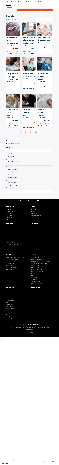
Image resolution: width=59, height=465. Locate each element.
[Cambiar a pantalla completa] (3, 338)
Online (11, 51)
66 (35, 132)
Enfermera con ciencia (10, 265)
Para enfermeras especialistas (15, 161)
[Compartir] (1, 338)
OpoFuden (8, 296)
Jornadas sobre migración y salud (38, 283)
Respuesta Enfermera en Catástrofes (39, 267)
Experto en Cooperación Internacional (39, 263)
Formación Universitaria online (37, 290)
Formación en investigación (11, 248)
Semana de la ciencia (10, 261)
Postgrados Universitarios (14, 174)
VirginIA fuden (9, 290)
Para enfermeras (11, 159)
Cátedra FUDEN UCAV (10, 242)
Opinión (7, 230)
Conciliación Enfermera (11, 263)
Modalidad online (12, 167)
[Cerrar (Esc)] (0, 338)
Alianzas (7, 219)
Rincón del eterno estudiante (12, 250)
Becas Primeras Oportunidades (37, 271)
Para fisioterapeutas (12, 164)
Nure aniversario (34, 234)
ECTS (16, 88)
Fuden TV (8, 232)
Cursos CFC (10, 153)
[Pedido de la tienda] (44, 19)
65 (33, 132)
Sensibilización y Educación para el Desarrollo (40, 261)
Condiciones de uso (18, 327)
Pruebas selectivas (35, 298)
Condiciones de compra (29, 329)
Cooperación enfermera (36, 257)
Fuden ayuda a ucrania (35, 281)
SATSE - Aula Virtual (12, 188)
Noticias (7, 226)
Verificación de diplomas (11, 308)
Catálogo (8, 12)
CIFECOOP (33, 273)
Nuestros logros (9, 211)
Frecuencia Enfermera (10, 234)
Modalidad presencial (12, 169)
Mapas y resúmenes (10, 314)
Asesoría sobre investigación (12, 244)
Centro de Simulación (35, 211)
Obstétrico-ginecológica (17, 51)
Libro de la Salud (34, 277)
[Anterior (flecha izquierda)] (0, 340)
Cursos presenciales (35, 296)
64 (30, 132)
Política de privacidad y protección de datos (32, 327)
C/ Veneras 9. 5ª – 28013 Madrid (31, 332)
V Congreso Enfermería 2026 (12, 259)
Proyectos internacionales (36, 259)
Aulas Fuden (33, 209)
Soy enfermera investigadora (12, 267)
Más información (4, 463)
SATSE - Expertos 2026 (13, 185)
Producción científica (35, 230)
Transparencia (9, 215)
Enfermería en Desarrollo (11, 236)
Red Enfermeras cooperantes (37, 269)
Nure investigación (35, 232)
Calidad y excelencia (10, 217)
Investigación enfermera (36, 226)
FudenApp (8, 228)
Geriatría (35, 51)
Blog (32, 275)
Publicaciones (11, 180)
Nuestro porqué (9, 209)
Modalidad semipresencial (13, 172)
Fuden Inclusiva (9, 298)
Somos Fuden (9, 213)
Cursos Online (34, 292)
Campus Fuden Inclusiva (36, 215)
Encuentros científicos (10, 269)
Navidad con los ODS (35, 279)
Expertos (8, 51)
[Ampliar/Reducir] (4, 338)
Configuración (45, 461)
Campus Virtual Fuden (35, 213)
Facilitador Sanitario (35, 265)
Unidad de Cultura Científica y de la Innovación (15, 257)
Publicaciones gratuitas (13, 182)
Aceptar (54, 461)
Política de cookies (45, 327)
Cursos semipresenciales (36, 294)
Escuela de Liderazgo (10, 294)
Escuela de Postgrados (11, 292)
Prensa (11, 327)
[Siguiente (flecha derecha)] (1, 340)
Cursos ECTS (11, 156)
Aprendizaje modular (26, 51)
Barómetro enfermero (35, 228)
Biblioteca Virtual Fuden (11, 246)
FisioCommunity (9, 302)
